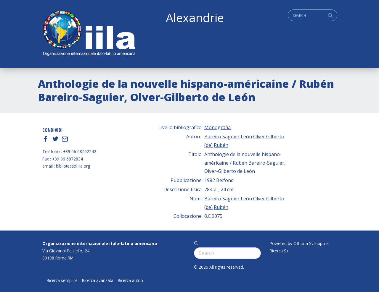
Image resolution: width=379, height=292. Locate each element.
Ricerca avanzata (97, 280)
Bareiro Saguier (222, 136)
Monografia (217, 127)
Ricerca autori (130, 280)
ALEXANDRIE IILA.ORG (89, 33)
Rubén (221, 145)
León (246, 136)
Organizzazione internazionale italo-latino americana (99, 243)
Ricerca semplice (62, 280)
